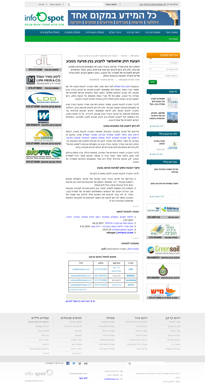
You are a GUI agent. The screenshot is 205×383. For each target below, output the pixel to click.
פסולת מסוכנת (72, 32)
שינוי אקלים (76, 340)
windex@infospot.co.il (81, 275)
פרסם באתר (55, 4)
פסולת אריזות (108, 331)
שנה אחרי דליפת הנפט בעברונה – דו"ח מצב (112, 226)
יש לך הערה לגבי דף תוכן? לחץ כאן (80, 301)
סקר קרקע (175, 331)
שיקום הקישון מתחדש (122, 229)
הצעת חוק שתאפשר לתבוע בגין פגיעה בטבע (98, 56)
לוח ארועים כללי (168, 134)
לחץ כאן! (83, 378)
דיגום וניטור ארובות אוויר (136, 322)
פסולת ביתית (109, 335)
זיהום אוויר (172, 45)
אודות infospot (42, 326)
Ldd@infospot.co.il (80, 269)
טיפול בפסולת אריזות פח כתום (164, 183)
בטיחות (54, 45)
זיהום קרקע (120, 45)
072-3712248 (100, 285)
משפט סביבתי (152, 32)
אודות (41, 4)
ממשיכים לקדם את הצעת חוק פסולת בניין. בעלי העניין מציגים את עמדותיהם (157, 104)
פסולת (104, 45)
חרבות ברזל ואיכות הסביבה (73, 328)
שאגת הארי (171, 32)
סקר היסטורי (174, 322)
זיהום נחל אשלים (122, 86)
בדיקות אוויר (141, 349)
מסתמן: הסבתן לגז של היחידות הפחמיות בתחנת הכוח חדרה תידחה (157, 118)
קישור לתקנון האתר (171, 381)
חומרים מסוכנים (152, 45)
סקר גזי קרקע (174, 326)
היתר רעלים (115, 32)
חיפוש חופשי (171, 75)
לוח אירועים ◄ (156, 154)
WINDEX (131, 275)
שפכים (135, 45)
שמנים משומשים (107, 340)
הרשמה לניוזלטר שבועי (38, 322)
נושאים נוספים (37, 45)
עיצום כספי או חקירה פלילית (119, 223)
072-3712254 (100, 269)
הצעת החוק (133, 249)
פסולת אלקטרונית (49, 32)
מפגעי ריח (175, 344)
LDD (131, 269)
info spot (134, 56)
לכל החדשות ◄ (156, 126)
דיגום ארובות (141, 335)
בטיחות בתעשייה (172, 349)
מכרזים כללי (170, 162)
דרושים (46, 344)
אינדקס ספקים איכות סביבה (39, 351)
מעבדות (173, 39)
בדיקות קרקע (174, 335)
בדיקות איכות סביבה (138, 340)
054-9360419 (100, 275)
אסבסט (78, 335)
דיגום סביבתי (141, 326)
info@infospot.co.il (111, 379)
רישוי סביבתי (133, 32)
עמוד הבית (44, 340)
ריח (94, 45)
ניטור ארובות (141, 331)
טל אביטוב (116, 285)
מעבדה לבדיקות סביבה (136, 344)
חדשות (173, 91)
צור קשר (45, 335)
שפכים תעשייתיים (107, 344)
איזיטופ (131, 285)
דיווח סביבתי (70, 45)
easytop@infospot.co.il (80, 285)
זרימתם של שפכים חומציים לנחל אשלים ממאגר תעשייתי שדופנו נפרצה (102, 137)
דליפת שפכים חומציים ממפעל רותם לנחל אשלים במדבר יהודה (99, 217)
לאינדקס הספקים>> (77, 289)
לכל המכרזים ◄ (156, 196)
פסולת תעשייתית (95, 32)
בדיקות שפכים (173, 340)
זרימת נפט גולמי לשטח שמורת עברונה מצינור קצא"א (111, 134)
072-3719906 (100, 280)
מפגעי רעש (77, 344)
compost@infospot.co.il (81, 280)
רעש (84, 45)
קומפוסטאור (130, 280)
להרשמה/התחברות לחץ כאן (153, 4)
